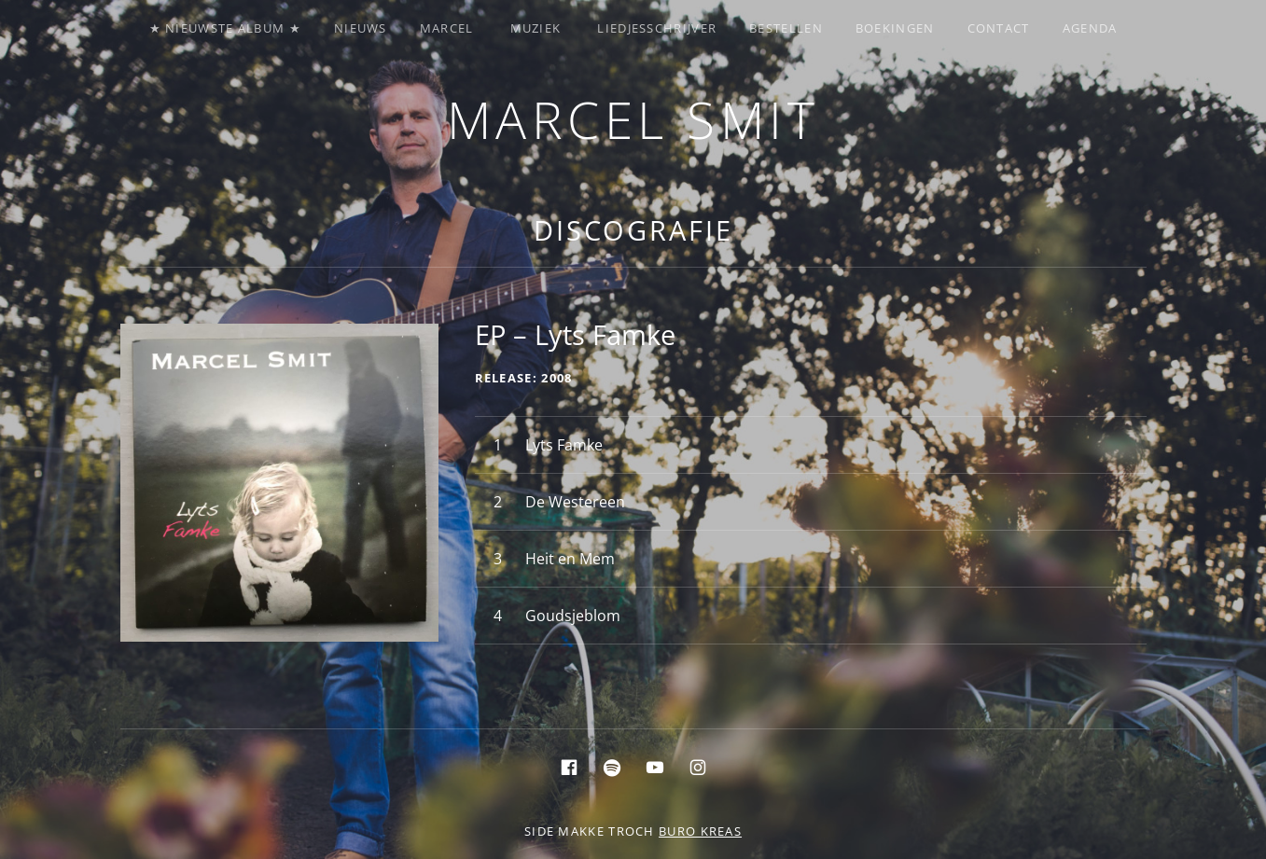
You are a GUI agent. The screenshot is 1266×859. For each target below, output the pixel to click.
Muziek (536, 28)
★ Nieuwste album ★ (225, 28)
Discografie (633, 230)
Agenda (1090, 28)
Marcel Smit (633, 119)
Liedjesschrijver (656, 28)
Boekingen (895, 28)
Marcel (447, 28)
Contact (998, 28)
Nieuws (360, 28)
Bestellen (786, 28)
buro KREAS (700, 831)
